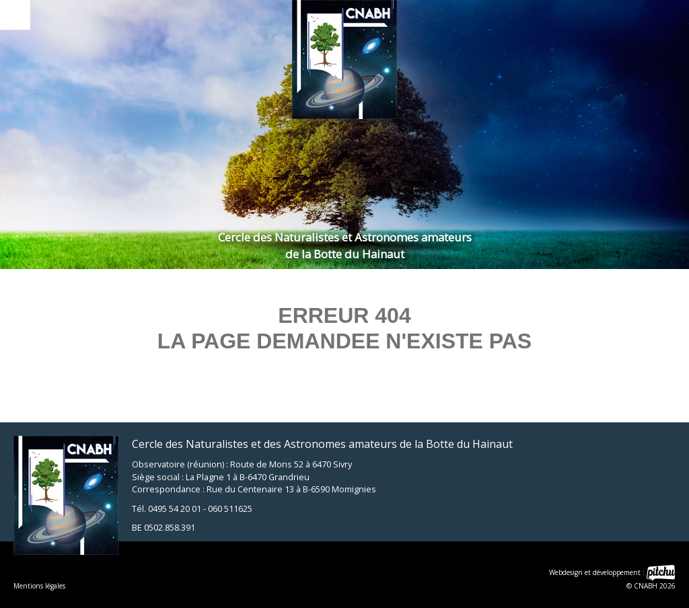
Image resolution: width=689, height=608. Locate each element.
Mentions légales (39, 586)
